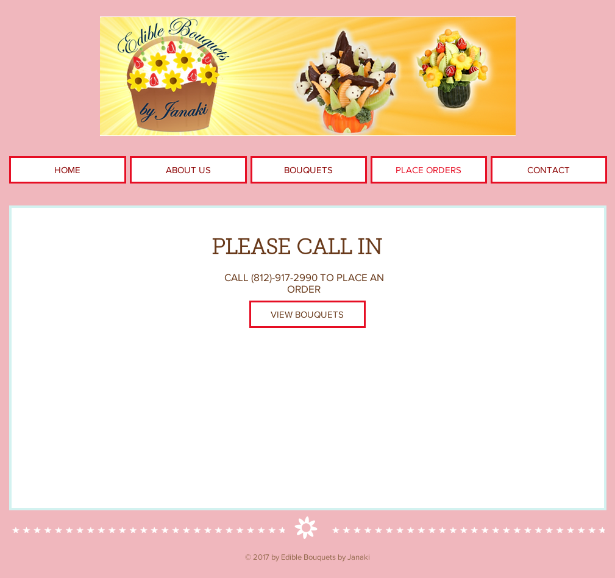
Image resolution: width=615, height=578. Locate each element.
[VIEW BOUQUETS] (307, 314)
